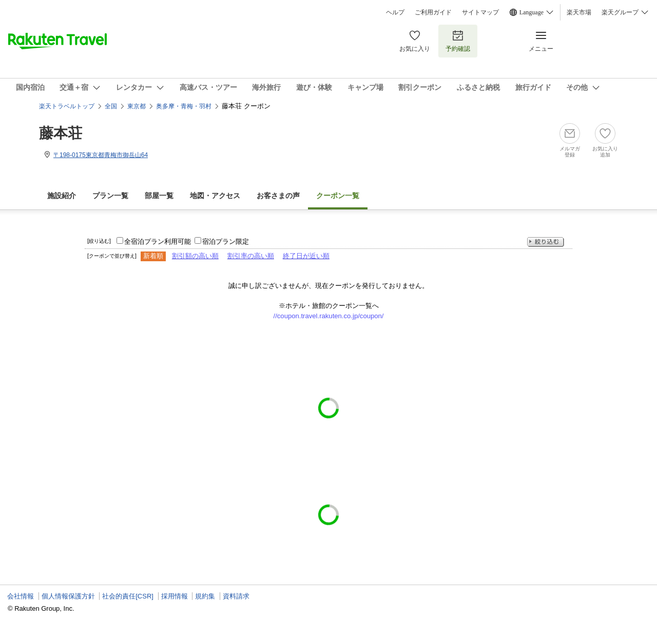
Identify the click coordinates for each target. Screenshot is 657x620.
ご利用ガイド (433, 12)
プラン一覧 (110, 196)
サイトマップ (480, 12)
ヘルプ (395, 12)
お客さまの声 (278, 196)
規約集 (205, 596)
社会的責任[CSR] (127, 596)
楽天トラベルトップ (66, 106)
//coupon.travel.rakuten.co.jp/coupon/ (329, 316)
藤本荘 (60, 133)
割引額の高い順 (195, 256)
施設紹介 (61, 196)
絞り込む (545, 242)
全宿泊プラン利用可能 (157, 241)
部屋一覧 (159, 196)
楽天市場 (579, 12)
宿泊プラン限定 (225, 241)
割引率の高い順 (250, 256)
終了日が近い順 (306, 256)
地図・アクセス (215, 196)
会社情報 (20, 596)
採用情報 (174, 596)
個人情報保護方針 (68, 596)
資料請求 (236, 596)
